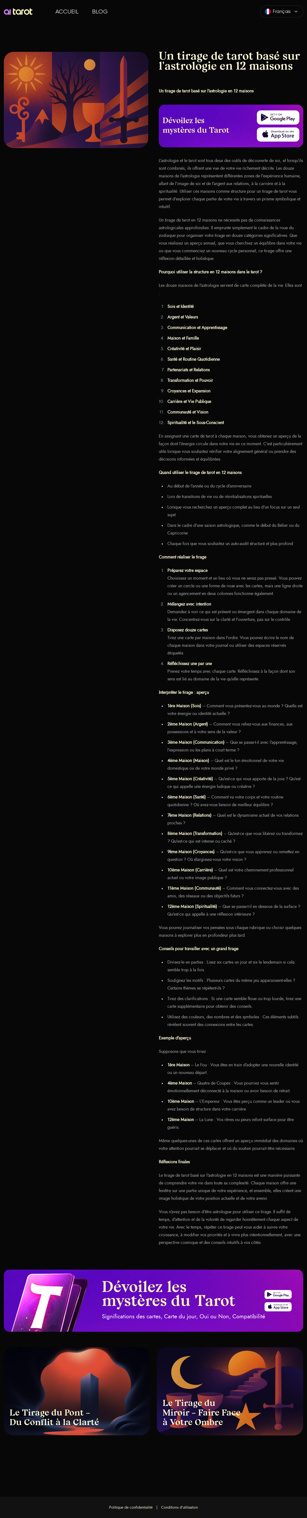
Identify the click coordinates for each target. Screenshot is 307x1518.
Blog (100, 11)
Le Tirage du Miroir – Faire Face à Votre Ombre (202, 1413)
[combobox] (281, 11)
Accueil (67, 11)
